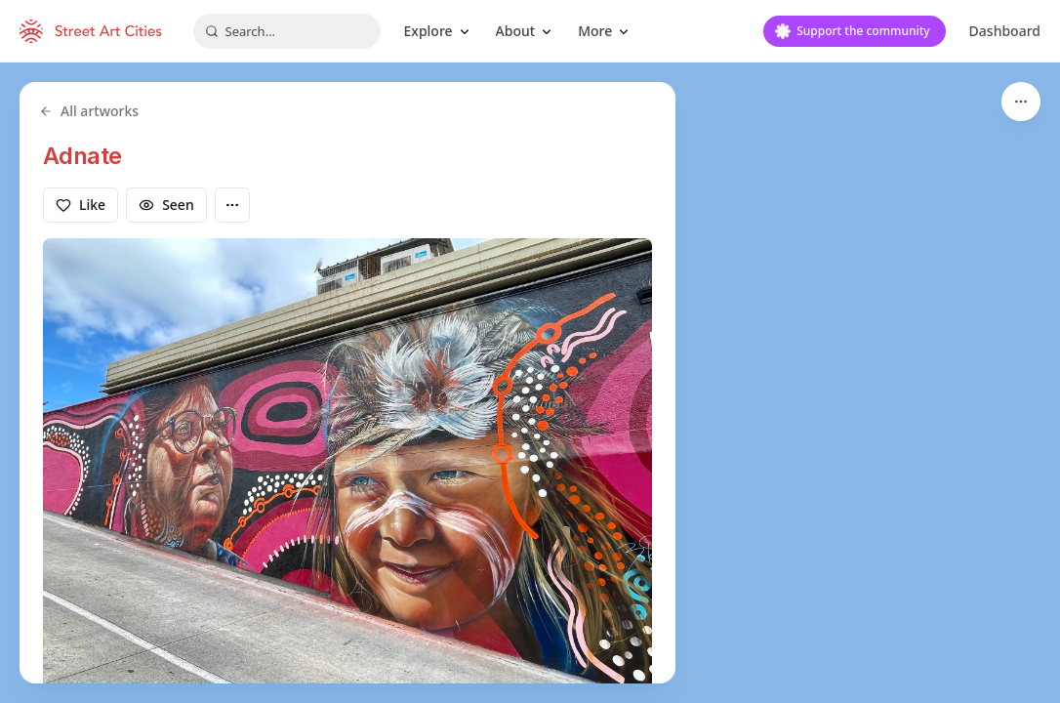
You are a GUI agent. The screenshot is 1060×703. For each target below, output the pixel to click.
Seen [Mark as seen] (166, 204)
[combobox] (287, 31)
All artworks (89, 111)
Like (80, 204)
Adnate (82, 156)
